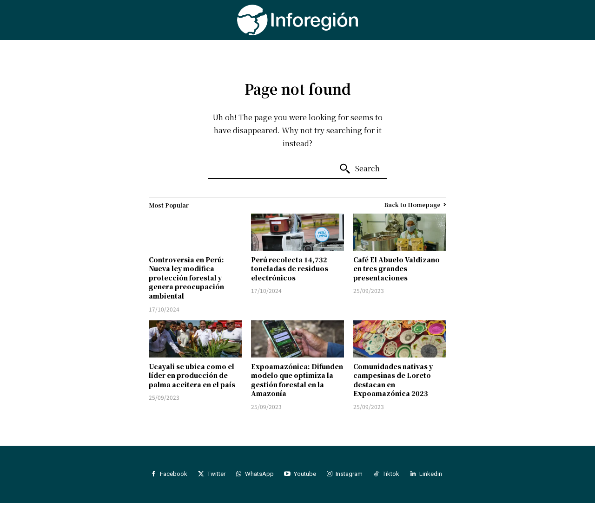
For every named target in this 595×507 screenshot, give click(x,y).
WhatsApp (257, 476)
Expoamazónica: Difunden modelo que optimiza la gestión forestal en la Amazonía (297, 380)
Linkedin (446, 476)
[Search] (359, 169)
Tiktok (402, 476)
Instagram (356, 476)
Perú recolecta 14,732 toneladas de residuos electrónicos (289, 268)
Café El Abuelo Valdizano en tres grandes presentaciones (396, 268)
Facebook (163, 476)
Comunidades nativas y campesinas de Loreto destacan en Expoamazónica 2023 (393, 380)
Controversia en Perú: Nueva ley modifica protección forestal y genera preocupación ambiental (186, 277)
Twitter (210, 476)
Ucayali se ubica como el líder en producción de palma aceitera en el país (192, 375)
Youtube (307, 476)
